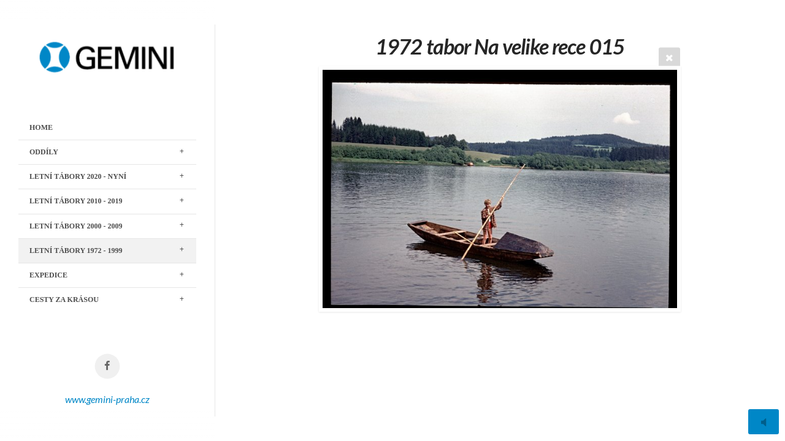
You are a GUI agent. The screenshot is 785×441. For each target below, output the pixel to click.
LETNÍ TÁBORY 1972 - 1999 (76, 250)
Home (41, 127)
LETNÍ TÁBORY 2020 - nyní (77, 176)
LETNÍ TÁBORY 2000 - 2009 (76, 226)
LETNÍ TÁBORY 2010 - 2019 (76, 201)
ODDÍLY (43, 152)
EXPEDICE (48, 275)
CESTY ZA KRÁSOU (64, 299)
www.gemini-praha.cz (107, 399)
